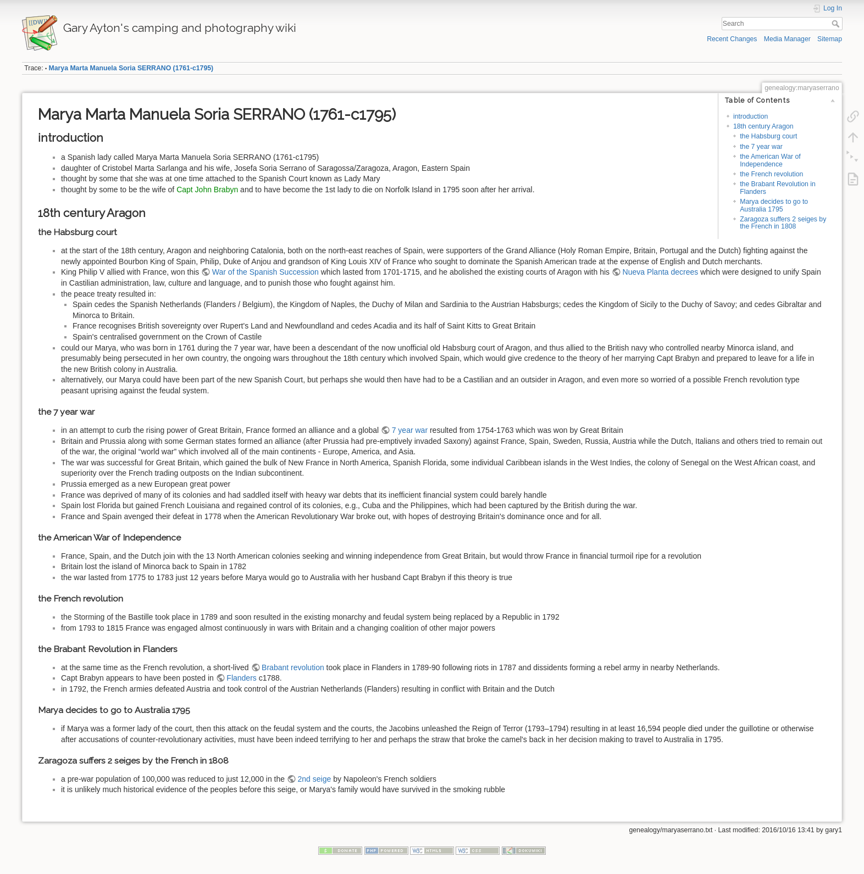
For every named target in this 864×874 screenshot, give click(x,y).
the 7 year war (761, 147)
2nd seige (314, 779)
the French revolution (771, 174)
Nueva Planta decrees (661, 272)
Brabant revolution (293, 667)
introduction (750, 116)
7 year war (410, 430)
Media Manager (787, 39)
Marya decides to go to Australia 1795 (774, 205)
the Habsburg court (768, 136)
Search (837, 23)
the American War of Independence (770, 160)
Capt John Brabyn (207, 189)
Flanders (241, 677)
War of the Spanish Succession (265, 272)
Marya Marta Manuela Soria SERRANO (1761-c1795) (131, 68)
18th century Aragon (763, 126)
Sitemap (829, 39)
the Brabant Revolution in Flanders (778, 187)
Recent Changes (732, 39)
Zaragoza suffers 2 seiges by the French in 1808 (783, 222)
